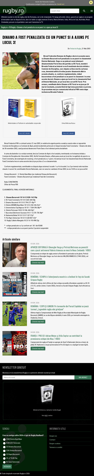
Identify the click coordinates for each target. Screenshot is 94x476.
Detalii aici (60, 4)
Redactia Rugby (75, 49)
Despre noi (53, 436)
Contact (52, 440)
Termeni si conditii (55, 447)
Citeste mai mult (38, 263)
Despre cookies (54, 443)
